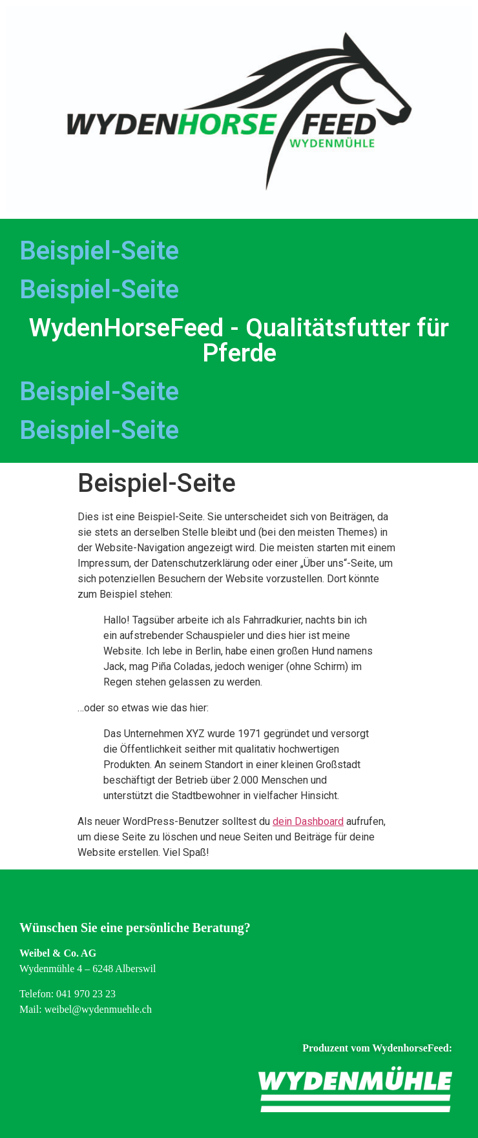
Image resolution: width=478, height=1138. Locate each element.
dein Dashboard (308, 821)
